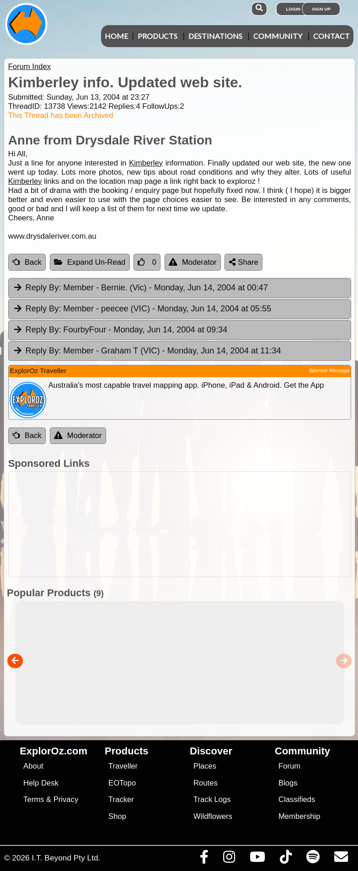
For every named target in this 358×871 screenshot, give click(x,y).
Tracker (121, 799)
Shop (117, 816)
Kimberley (146, 163)
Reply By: (43, 287)
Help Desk (41, 783)
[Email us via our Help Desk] (341, 859)
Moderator (193, 262)
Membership (299, 816)
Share (243, 262)
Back (27, 262)
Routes (205, 783)
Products (157, 36)
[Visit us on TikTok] (285, 859)
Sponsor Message (329, 370)
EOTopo (122, 783)
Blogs (288, 783)
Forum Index (29, 66)
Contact (331, 36)
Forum (289, 766)
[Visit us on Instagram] (228, 859)
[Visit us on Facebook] (204, 859)
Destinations (215, 36)
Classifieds (296, 799)
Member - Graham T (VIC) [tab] (147, 351)
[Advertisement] (184, 524)
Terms (33, 799)
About (33, 766)
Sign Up (321, 8)
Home (116, 36)
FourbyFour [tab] (120, 330)
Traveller (123, 766)
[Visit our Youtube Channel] (257, 859)
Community (277, 36)
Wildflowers (212, 816)
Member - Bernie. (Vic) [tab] (140, 288)
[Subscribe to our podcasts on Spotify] (313, 859)
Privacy (66, 799)
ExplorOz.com (53, 751)
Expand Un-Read (90, 262)
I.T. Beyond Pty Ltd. (66, 857)
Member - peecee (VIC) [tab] (142, 309)
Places (204, 766)
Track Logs (212, 799)
